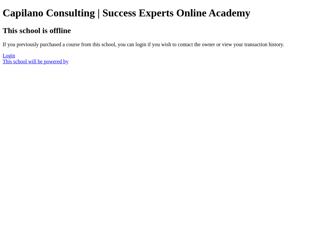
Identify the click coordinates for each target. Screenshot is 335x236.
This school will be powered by (35, 61)
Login (9, 55)
